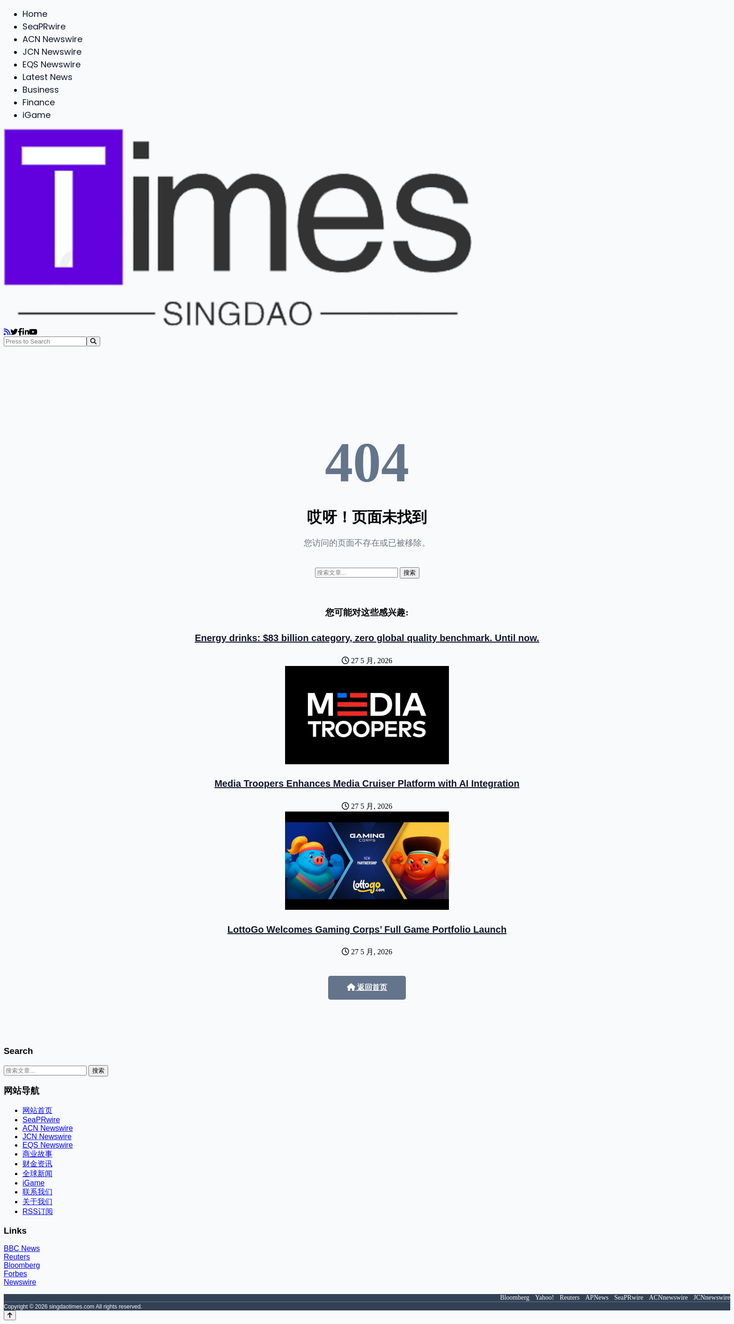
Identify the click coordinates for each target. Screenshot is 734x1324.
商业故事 (37, 1154)
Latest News (47, 77)
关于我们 (37, 1202)
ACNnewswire (668, 1297)
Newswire (20, 1282)
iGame (36, 115)
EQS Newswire (51, 64)
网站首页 (37, 1110)
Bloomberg (22, 1265)
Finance (38, 102)
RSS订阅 (37, 1211)
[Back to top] (10, 1315)
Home (34, 14)
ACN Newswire (52, 39)
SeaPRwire (44, 26)
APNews (597, 1297)
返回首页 (367, 987)
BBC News (22, 1248)
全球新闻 (37, 1174)
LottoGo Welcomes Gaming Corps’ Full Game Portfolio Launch (367, 929)
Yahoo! (544, 1297)
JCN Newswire (51, 52)
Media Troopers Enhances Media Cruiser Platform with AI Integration (367, 783)
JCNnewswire (711, 1297)
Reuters (17, 1257)
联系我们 (37, 1192)
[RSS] (7, 332)
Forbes (15, 1274)
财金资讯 (37, 1164)
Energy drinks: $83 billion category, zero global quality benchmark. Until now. (367, 638)
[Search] (93, 341)
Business (40, 89)
